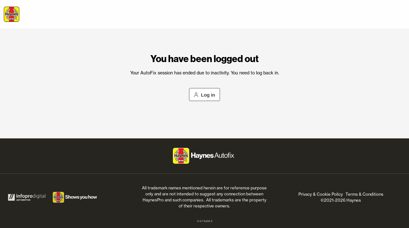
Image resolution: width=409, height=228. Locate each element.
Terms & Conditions (364, 194)
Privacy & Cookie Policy (320, 194)
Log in (204, 95)
